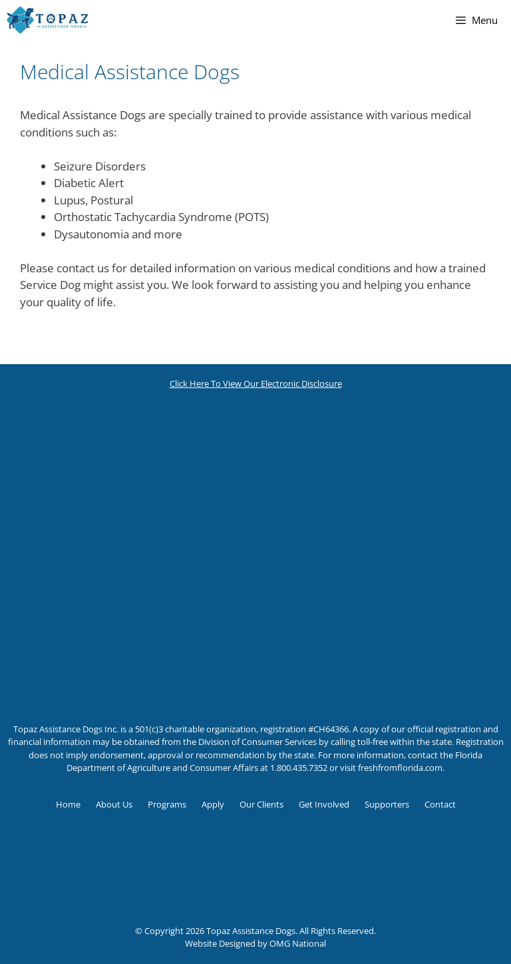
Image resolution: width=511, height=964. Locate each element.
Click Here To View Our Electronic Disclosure (256, 383)
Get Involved (324, 804)
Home (68, 804)
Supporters (387, 804)
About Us (114, 804)
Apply (213, 804)
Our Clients (261, 804)
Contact (440, 804)
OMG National (297, 943)
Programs (167, 804)
